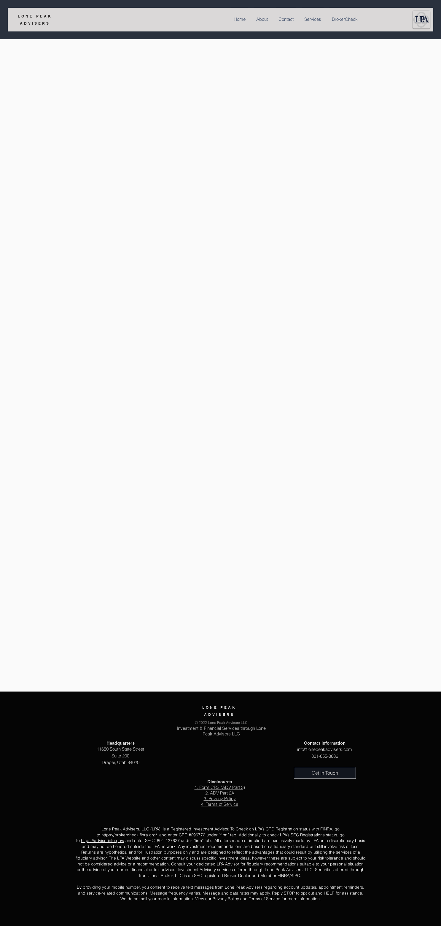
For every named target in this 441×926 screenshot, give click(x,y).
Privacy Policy (222, 798)
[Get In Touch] (325, 773)
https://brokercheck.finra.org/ (129, 835)
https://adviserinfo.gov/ (102, 840)
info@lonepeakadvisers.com (324, 749)
